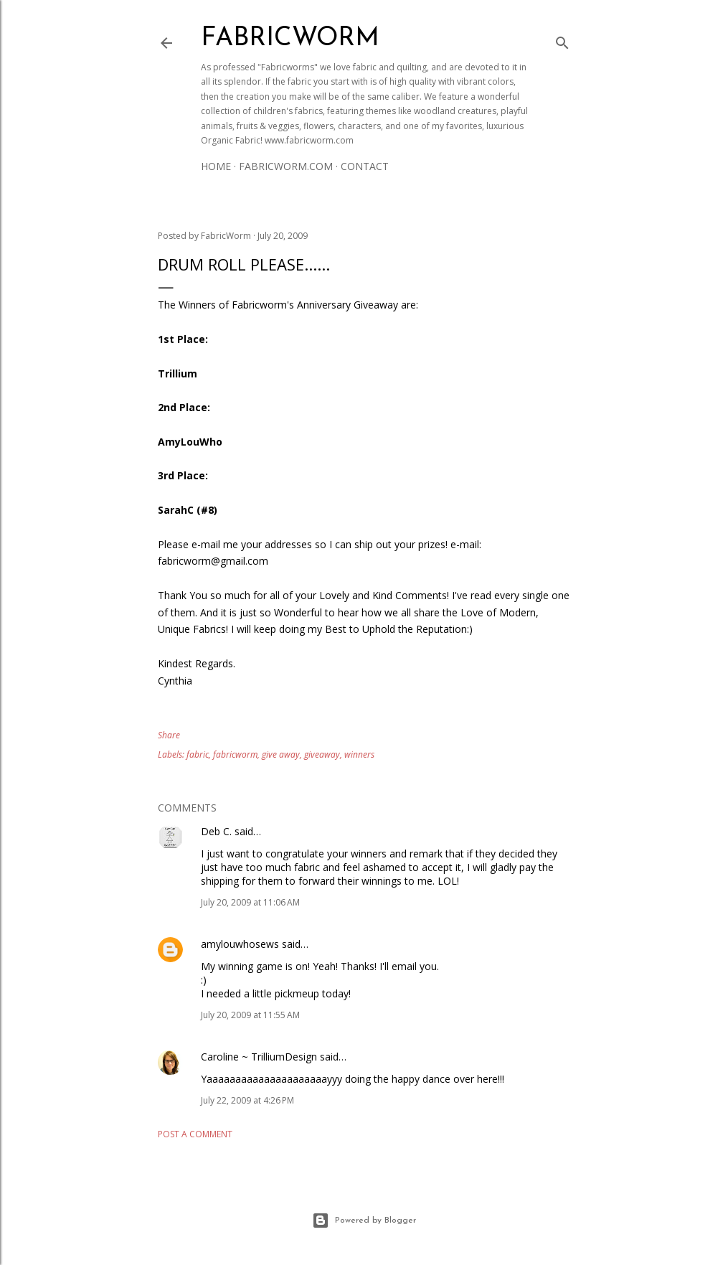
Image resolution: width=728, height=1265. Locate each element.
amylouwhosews (240, 944)
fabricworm (235, 754)
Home (216, 166)
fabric (197, 754)
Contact (365, 166)
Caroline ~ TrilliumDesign (259, 1056)
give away (281, 754)
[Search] (562, 40)
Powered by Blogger (364, 1220)
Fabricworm (290, 39)
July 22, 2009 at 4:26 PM (247, 1100)
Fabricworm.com (286, 166)
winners (359, 754)
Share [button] (169, 735)
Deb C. (216, 831)
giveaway (322, 754)
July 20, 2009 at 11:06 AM (250, 902)
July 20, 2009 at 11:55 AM (250, 1015)
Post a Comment (195, 1134)
